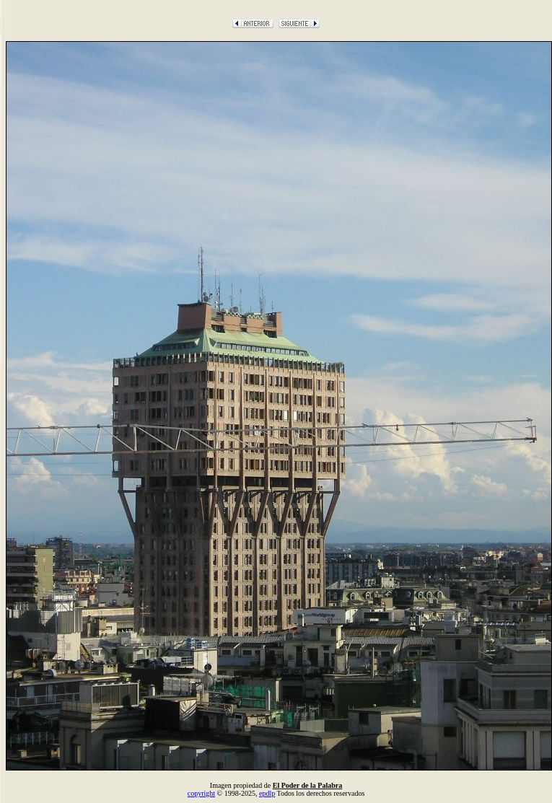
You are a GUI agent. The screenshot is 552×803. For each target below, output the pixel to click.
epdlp (267, 793)
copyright (201, 793)
